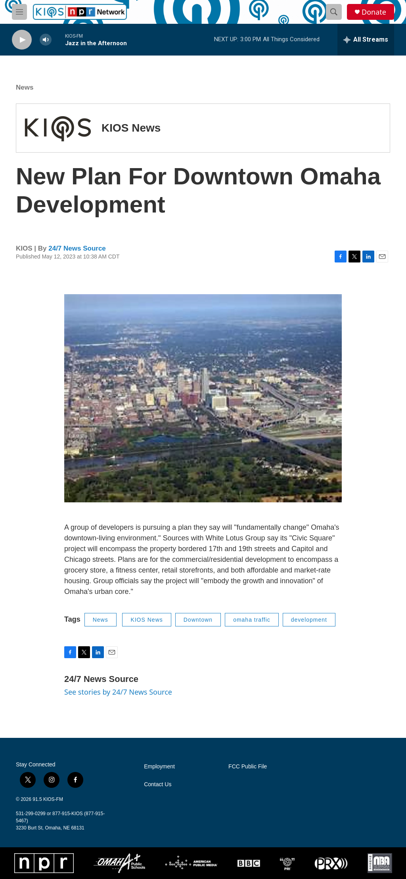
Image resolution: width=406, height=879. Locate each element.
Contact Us (157, 784)
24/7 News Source (77, 248)
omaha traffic (251, 620)
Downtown (198, 620)
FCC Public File (247, 767)
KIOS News (131, 128)
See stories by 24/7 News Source (118, 692)
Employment (159, 767)
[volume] (45, 40)
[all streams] (365, 40)
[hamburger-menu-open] (19, 12)
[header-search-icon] (334, 12)
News (24, 87)
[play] (21, 39)
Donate (374, 12)
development (309, 620)
